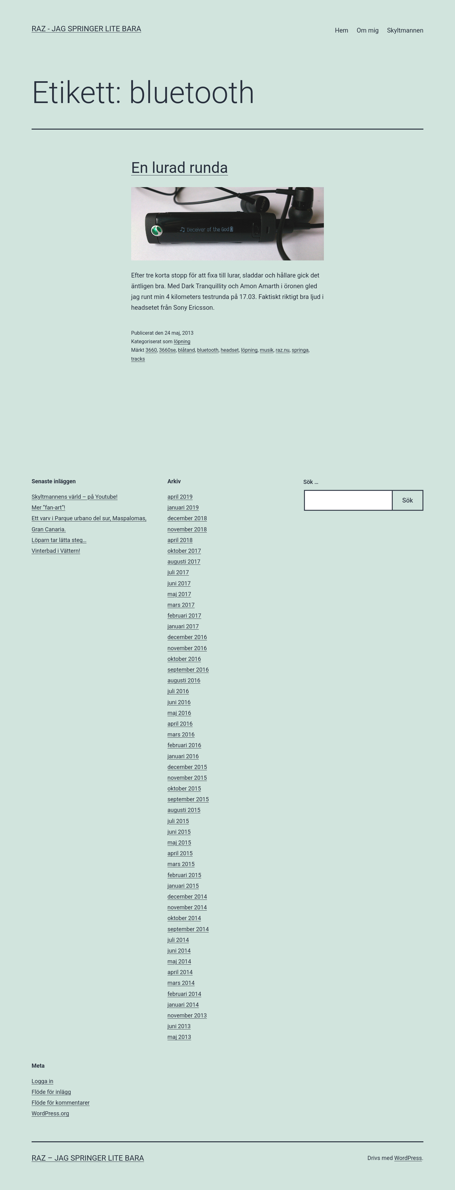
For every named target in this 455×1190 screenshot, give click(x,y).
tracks (138, 359)
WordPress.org (50, 1113)
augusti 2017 (183, 561)
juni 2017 (179, 583)
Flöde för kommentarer (61, 1102)
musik (266, 350)
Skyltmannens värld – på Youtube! (75, 496)
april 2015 (180, 853)
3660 (151, 350)
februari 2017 (184, 615)
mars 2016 (181, 734)
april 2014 (180, 972)
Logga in (42, 1081)
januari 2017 (183, 626)
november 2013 (187, 1015)
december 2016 (187, 637)
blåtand (186, 350)
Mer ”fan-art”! (48, 507)
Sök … (310, 482)
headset (230, 350)
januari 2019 (183, 507)
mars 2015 (181, 864)
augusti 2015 (183, 810)
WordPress (408, 1158)
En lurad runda (179, 168)
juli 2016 (178, 691)
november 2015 (187, 777)
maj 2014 (179, 961)
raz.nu (283, 350)
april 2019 (180, 496)
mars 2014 (181, 982)
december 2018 (187, 518)
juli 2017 (178, 572)
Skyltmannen (405, 30)
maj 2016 (179, 713)
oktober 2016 (184, 659)
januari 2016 (183, 756)
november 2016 (187, 648)
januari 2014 (183, 1004)
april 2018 (180, 540)
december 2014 (187, 896)
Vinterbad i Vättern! (56, 550)
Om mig (368, 30)
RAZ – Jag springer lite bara (88, 1158)
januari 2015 (183, 885)
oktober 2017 (184, 550)
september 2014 (188, 929)
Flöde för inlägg (51, 1092)
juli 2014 (178, 940)
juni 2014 (179, 950)
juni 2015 (179, 831)
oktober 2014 (184, 918)
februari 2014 (184, 994)
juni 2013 (179, 1026)
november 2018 (187, 529)
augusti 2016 (183, 680)
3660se (167, 350)
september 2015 (188, 799)
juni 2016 (179, 702)
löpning (182, 342)
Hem (341, 30)
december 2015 (187, 767)
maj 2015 (179, 842)
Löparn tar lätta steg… (59, 540)
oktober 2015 (184, 788)
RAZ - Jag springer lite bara (86, 28)
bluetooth (208, 350)
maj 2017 (179, 594)
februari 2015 (184, 875)
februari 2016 (184, 745)
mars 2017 (181, 604)
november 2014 (187, 907)
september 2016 (188, 669)
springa (300, 350)
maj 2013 (179, 1037)
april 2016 (180, 723)
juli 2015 (178, 821)
